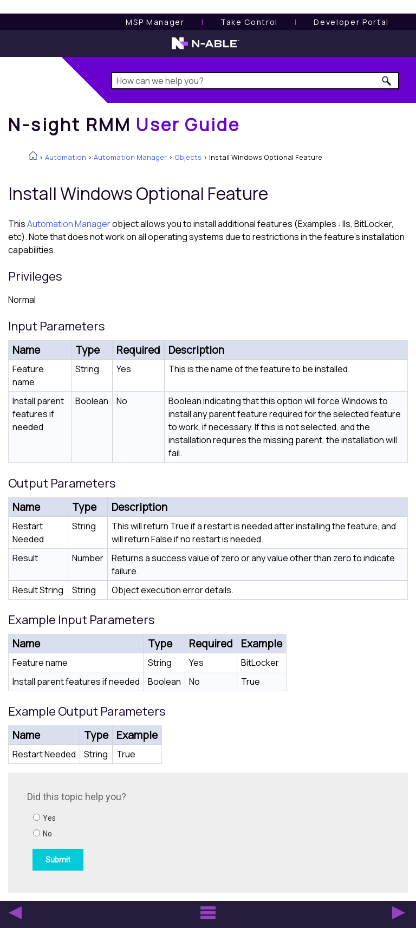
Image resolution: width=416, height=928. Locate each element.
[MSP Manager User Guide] (155, 22)
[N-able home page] (205, 48)
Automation (65, 157)
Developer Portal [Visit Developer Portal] (351, 22)
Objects (188, 157)
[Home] (124, 125)
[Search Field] (255, 80)
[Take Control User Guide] (249, 22)
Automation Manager (130, 157)
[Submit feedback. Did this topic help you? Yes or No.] (173, 831)
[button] (387, 80)
